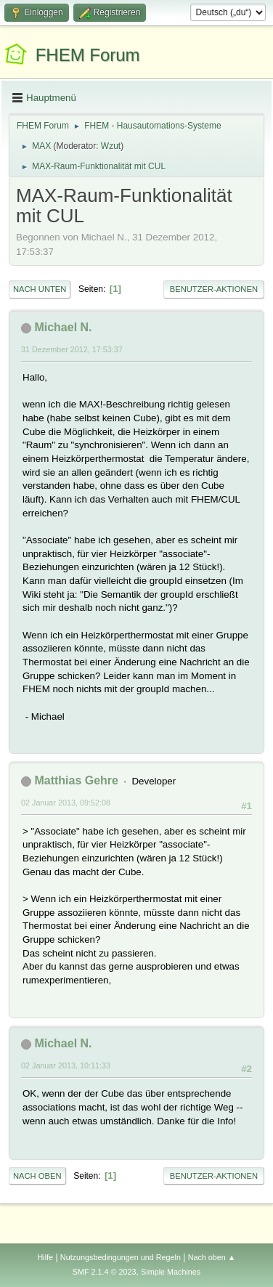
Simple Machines (170, 1271)
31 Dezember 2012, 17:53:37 (72, 349)
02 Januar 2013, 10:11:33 (65, 1065)
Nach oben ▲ (212, 1257)
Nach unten (39, 289)
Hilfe (45, 1257)
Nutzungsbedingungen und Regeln (120, 1257)
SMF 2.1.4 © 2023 (104, 1271)
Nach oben (37, 1176)
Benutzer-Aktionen (214, 289)
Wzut (111, 146)
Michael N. (62, 327)
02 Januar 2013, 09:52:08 (65, 802)
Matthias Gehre (76, 780)
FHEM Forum (88, 55)
